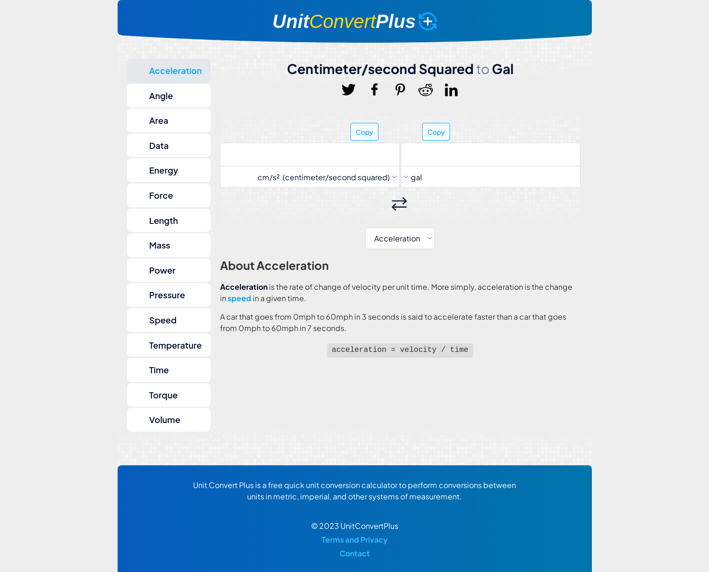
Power (162, 270)
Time (159, 369)
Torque (163, 394)
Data (159, 145)
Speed (163, 319)
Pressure (167, 294)
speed (239, 298)
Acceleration (175, 70)
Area (158, 120)
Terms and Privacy (354, 539)
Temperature (175, 345)
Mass (160, 245)
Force (161, 195)
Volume (165, 419)
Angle (161, 95)
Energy (163, 170)
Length (163, 220)
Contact (355, 553)
